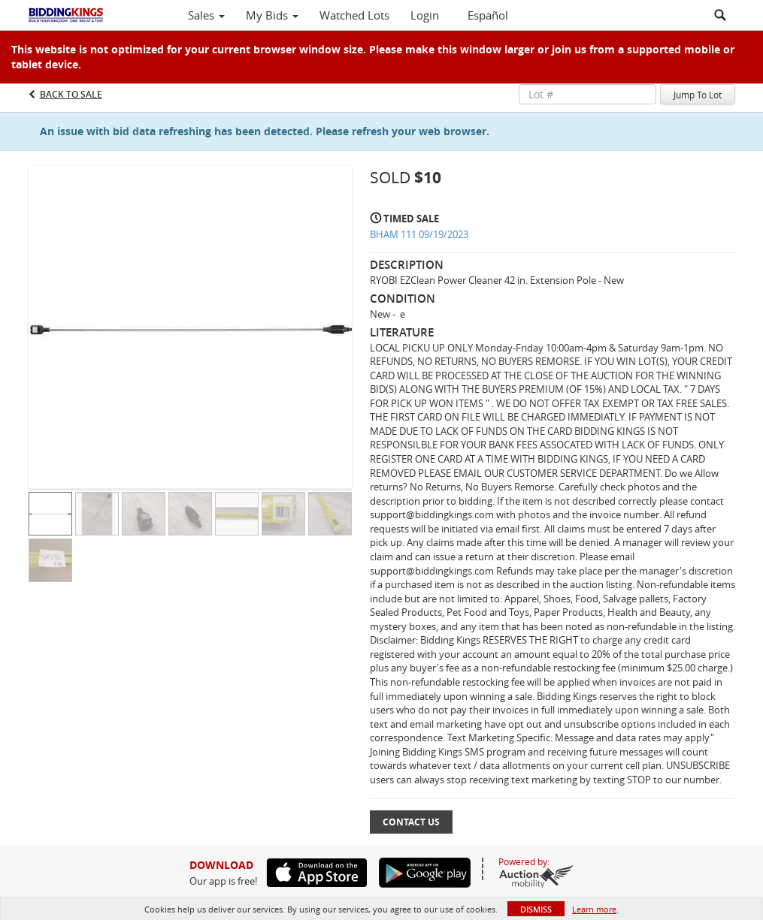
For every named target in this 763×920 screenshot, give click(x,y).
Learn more (594, 909)
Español (488, 15)
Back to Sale (71, 94)
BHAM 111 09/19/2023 (419, 234)
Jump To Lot (698, 95)
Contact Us (411, 822)
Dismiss (536, 909)
